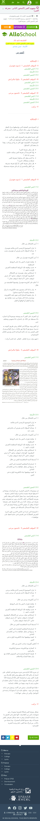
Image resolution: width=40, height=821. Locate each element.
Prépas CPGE (7, 779)
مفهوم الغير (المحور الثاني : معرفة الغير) (20, 21)
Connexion (9, 813)
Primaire (5, 754)
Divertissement (8, 781)
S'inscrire (21, 813)
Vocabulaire (7, 784)
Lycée (5, 759)
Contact (18, 815)
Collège (5, 756)
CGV (34, 813)
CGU (29, 813)
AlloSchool (13, 818)
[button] (29, 2)
